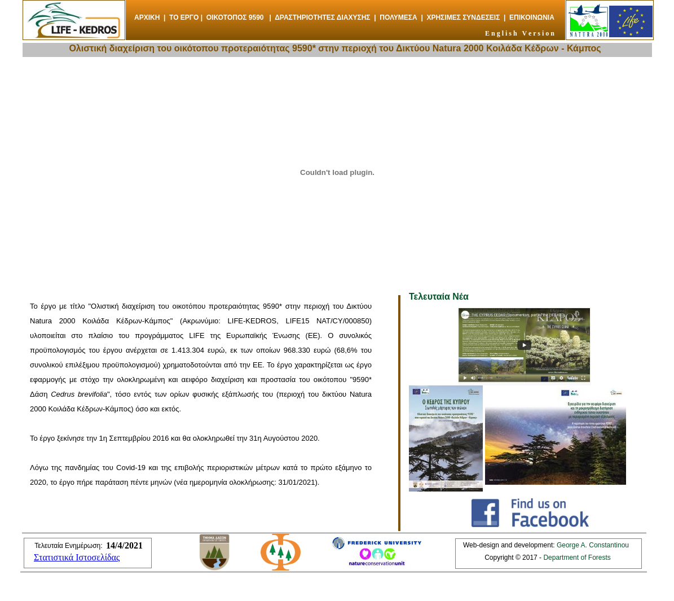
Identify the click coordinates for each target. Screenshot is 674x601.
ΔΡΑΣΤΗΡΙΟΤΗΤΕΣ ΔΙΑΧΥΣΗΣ (322, 17)
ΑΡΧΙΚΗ (147, 17)
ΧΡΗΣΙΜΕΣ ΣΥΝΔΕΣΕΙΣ (463, 17)
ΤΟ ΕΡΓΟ (184, 17)
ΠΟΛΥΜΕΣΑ (398, 17)
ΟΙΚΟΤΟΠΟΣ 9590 (235, 17)
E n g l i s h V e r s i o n (519, 33)
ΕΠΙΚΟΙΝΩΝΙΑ (531, 17)
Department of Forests (576, 557)
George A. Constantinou (593, 545)
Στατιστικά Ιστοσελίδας (77, 557)
